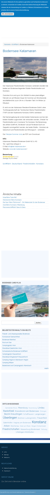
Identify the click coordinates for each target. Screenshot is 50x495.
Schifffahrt (15, 44)
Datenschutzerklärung (10, 468)
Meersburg (23, 408)
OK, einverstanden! (7, 12)
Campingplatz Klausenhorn (11, 354)
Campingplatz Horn (9, 345)
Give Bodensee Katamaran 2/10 (5, 156)
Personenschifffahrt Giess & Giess (14, 207)
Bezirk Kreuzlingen (13, 414)
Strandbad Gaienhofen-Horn (12, 348)
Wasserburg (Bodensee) (30, 429)
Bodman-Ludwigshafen (27, 418)
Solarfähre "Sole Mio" (10, 197)
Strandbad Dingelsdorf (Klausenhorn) (15, 357)
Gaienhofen (8, 422)
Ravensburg (33, 408)
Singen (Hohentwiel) (38, 426)
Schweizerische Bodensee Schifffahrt (15, 351)
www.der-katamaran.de (18, 149)
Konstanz (40, 164)
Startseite (7, 44)
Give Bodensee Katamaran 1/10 (3, 156)
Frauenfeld (42, 418)
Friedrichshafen (29, 164)
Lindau (41, 407)
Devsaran (33, 492)
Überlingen (10, 417)
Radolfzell (8, 410)
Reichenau (15, 426)
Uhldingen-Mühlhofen (25, 432)
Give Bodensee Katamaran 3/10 (7, 156)
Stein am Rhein (25, 426)
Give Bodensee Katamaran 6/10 (11, 156)
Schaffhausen (28, 414)
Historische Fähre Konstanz (12, 200)
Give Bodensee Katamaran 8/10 (14, 156)
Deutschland (17, 164)
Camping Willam (8, 362)
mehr (46, 368)
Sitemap (6, 454)
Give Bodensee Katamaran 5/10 (10, 156)
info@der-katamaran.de (17, 146)
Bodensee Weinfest (9, 340)
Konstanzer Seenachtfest (11, 337)
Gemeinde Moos (11, 408)
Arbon (7, 426)
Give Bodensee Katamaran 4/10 (8, 156)
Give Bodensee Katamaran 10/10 (18, 156)
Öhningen (43, 411)
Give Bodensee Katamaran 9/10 (16, 156)
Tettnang (44, 429)
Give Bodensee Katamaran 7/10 (13, 156)
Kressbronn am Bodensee (27, 411)
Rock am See (6, 342)
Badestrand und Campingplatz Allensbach (16, 365)
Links (5, 452)
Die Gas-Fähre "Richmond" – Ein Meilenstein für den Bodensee (24, 202)
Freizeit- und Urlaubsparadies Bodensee (16, 334)
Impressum (7, 471)
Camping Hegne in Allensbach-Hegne (15, 360)
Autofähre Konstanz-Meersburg (14, 205)
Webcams (7, 457)
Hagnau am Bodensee (22, 423)
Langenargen (40, 414)
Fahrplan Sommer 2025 (14, 134)
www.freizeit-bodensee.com (16, 492)
